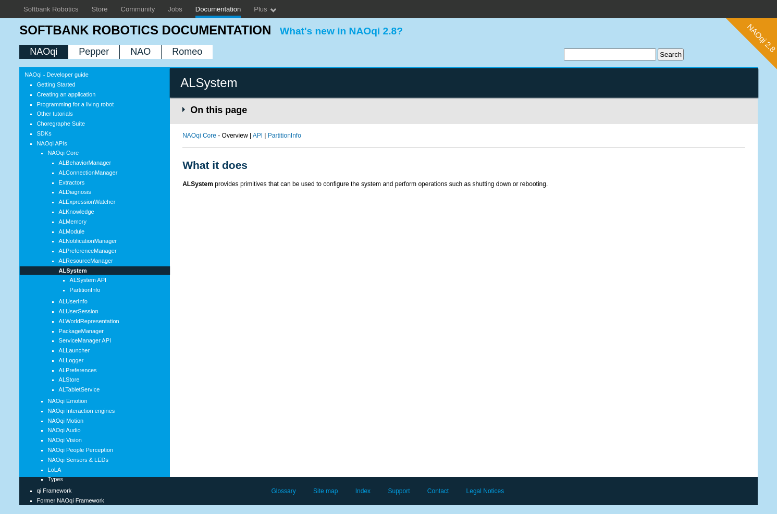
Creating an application (66, 94)
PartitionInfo (85, 290)
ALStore (69, 379)
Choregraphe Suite (61, 123)
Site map (325, 491)
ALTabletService (79, 389)
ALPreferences (78, 370)
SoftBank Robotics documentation (145, 30)
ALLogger (71, 360)
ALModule (72, 231)
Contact (438, 491)
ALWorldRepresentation (89, 321)
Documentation (218, 9)
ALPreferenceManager (88, 251)
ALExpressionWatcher (87, 202)
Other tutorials (55, 114)
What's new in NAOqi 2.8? (341, 31)
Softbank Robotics (51, 9)
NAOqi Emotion (68, 401)
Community (138, 9)
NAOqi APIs (52, 143)
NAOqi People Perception (81, 450)
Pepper (94, 51)
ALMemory (73, 221)
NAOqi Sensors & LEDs (78, 460)
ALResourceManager (86, 261)
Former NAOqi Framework (70, 500)
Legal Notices (485, 491)
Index (363, 491)
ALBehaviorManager (85, 163)
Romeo (187, 51)
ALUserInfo (73, 301)
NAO (140, 51)
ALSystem (73, 270)
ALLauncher (74, 350)
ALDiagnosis (75, 192)
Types (55, 479)
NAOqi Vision (65, 440)
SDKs (44, 133)
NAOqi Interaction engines (81, 411)
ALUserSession (78, 311)
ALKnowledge (76, 212)
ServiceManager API (85, 340)
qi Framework (54, 490)
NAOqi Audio (64, 430)
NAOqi (43, 51)
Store (100, 9)
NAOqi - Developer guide (56, 74)
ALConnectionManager (88, 172)
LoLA (54, 470)
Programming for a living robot (75, 104)
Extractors (72, 182)
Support (399, 491)
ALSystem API (88, 280)
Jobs (175, 9)
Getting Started (56, 84)
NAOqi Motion (66, 421)
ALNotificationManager (88, 241)
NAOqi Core (63, 153)
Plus (265, 9)
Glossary (283, 491)
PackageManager (81, 331)
